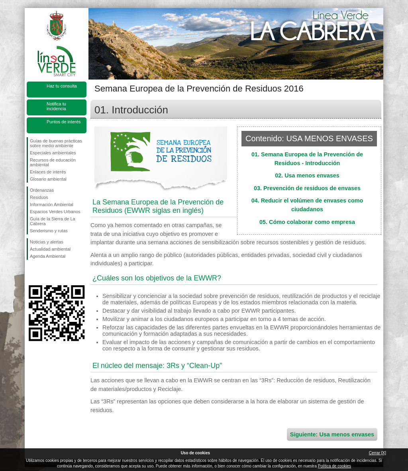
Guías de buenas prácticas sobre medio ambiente (56, 143)
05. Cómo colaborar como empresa (307, 222)
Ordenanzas (42, 190)
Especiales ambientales (53, 152)
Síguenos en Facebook (31, 272)
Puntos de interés (64, 121)
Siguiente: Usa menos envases (332, 434)
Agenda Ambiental (47, 256)
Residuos (39, 197)
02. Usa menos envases (307, 175)
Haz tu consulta (62, 86)
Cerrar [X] (377, 453)
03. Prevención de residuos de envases (307, 188)
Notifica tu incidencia (56, 106)
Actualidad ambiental (50, 249)
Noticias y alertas (46, 241)
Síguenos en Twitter (44, 272)
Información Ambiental (51, 204)
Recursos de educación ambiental (53, 162)
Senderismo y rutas (49, 230)
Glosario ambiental (48, 179)
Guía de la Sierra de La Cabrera (52, 221)
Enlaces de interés (48, 171)
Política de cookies (334, 466)
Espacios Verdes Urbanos (55, 211)
